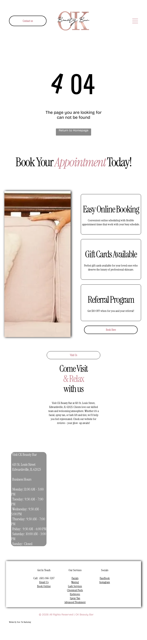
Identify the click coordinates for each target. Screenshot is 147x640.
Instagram (104, 582)
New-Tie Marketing (24, 622)
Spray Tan (75, 598)
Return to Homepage (73, 130)
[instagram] (53, 632)
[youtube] (62, 632)
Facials (75, 578)
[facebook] (44, 632)
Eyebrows (75, 594)
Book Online (44, 586)
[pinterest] (80, 632)
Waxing (75, 582)
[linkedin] (71, 632)
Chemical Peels (75, 590)
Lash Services (75, 586)
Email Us (44, 582)
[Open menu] (135, 21)
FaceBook (105, 578)
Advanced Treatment (75, 602)
